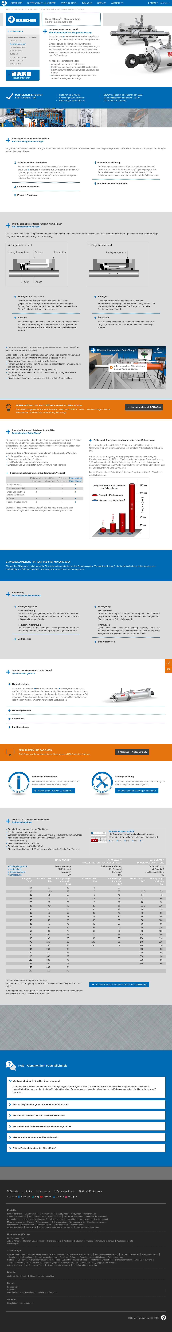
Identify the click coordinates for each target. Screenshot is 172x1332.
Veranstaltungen (27, 1303)
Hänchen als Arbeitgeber (33, 1241)
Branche (87, 3)
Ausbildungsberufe (125, 1241)
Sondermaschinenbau (16, 1216)
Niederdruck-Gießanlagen (46, 1257)
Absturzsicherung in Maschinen (63, 1219)
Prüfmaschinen (54, 1216)
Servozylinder (62, 1214)
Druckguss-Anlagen (68, 1257)
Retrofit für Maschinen (73, 1216)
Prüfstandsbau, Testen (16, 1260)
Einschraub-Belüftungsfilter (87, 1227)
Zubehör (14, 54)
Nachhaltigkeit (13, 1243)
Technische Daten (18, 57)
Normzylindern (68, 688)
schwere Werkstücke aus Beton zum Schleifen (52, 170)
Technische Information (47, 1292)
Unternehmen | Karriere (41, 3)
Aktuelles (117, 3)
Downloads (15, 64)
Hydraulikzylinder (45, 688)
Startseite (22, 10)
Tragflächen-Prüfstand (18, 1262)
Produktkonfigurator (18, 75)
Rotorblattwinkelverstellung (106, 1254)
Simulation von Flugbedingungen (44, 1262)
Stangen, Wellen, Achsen (38, 1222)
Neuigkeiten (12, 1303)
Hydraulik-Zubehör (15, 1227)
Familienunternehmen (16, 1238)
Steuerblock (31, 1227)
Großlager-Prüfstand (143, 1260)
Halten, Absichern (14, 1265)
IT (142, 841)
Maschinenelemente (16, 1222)
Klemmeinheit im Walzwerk (58, 1265)
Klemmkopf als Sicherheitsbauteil (94, 1219)
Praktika (89, 1241)
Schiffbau (50, 1276)
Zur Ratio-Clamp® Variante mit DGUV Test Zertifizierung (119, 985)
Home (4, 3)
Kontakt (153, 3)
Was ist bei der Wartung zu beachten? (137, 791)
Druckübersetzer (44, 1225)
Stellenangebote (54, 1241)
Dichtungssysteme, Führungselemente (68, 1222)
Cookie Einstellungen (92, 1191)
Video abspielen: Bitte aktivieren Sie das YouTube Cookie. (129, 367)
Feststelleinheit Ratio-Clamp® (70, 10)
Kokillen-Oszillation (150, 1254)
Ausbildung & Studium (73, 1241)
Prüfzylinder (76, 1214)
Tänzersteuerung (115, 1257)
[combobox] (165, 3)
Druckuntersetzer (61, 1225)
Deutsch (164, 3)
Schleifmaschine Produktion (20, 1257)
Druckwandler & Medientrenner (20, 1225)
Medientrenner (77, 1225)
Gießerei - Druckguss (16, 1276)
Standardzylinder (32, 1214)
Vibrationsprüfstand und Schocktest (44, 1260)
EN (119, 841)
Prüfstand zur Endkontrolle (101, 1260)
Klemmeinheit (47, 10)
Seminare (11, 1289)
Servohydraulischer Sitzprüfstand (75, 1262)
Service (101, 3)
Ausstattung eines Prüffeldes (74, 1260)
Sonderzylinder (89, 1214)
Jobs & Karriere (14, 1241)
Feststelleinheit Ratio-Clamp (22, 38)
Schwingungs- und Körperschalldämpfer (56, 1227)
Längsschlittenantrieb (130, 1254)
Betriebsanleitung (26, 1292)
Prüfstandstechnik (36, 1276)
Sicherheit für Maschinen (96, 1216)
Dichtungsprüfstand (123, 1260)
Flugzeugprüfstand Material (104, 1262)
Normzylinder (47, 1214)
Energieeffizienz (18, 47)
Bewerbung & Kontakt (104, 1241)
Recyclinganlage (57, 1254)
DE (112, 841)
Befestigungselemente (97, 1222)
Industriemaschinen (37, 1216)
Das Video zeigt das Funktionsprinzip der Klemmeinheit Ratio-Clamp (42, 348)
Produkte (34, 10)
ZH (135, 841)
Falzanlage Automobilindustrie (92, 1257)
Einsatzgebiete (17, 41)
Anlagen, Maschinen (16, 1254)
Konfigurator (12, 1287)
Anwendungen (16, 61)
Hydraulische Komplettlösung (79, 1254)
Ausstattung (16, 51)
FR (127, 841)
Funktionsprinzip (18, 44)
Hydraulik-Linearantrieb (38, 1254)
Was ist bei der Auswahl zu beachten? (53, 791)
